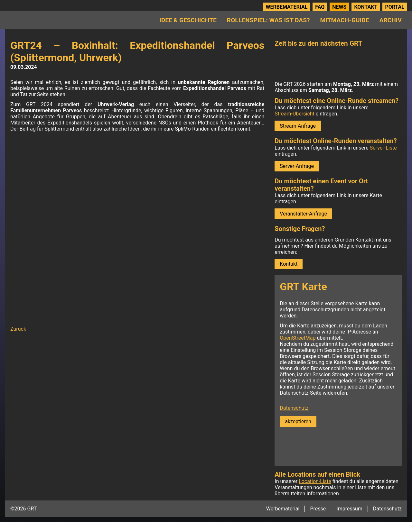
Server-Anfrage (297, 166)
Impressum (349, 509)
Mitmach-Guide (344, 20)
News (339, 7)
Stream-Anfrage (298, 126)
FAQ (319, 7)
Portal (394, 7)
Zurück (18, 329)
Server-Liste (383, 148)
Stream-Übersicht (294, 114)
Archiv (390, 20)
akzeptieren (298, 421)
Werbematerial (287, 7)
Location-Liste (315, 481)
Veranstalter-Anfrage (303, 214)
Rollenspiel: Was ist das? (268, 20)
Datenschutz (294, 408)
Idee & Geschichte (188, 20)
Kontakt (365, 7)
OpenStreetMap (297, 338)
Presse (318, 509)
